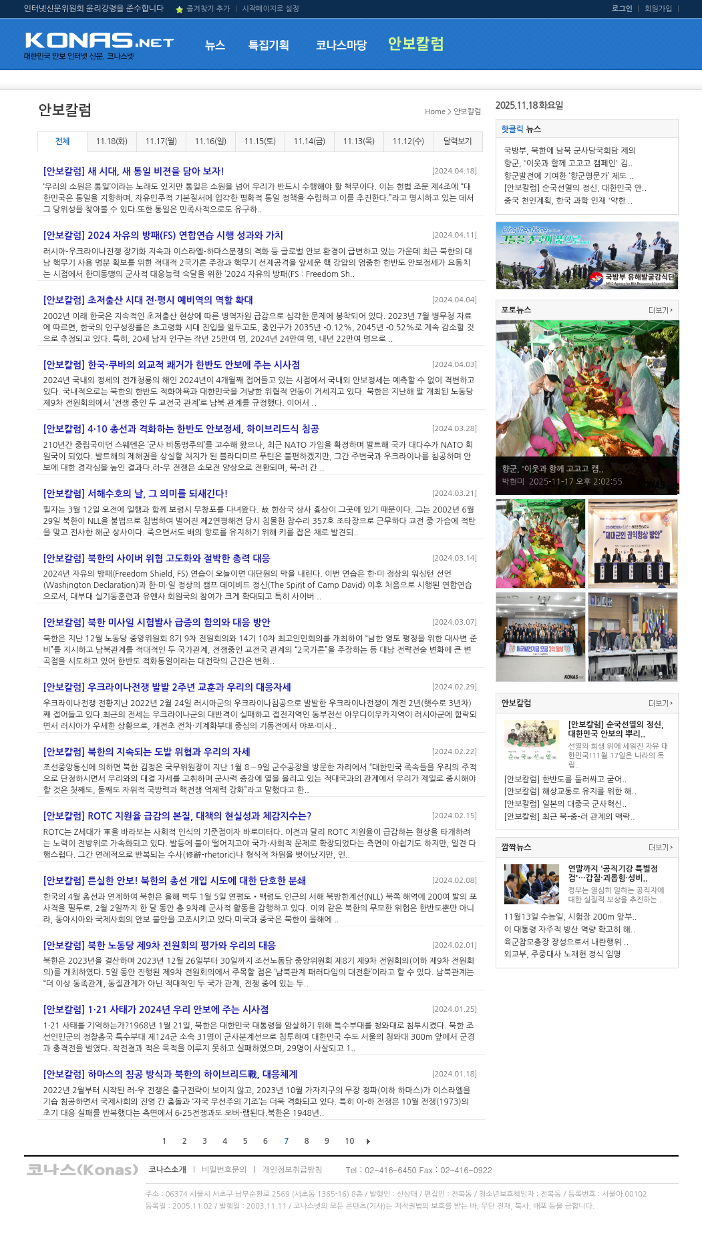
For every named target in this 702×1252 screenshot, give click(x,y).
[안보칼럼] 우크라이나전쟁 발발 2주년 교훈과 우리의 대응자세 (167, 687)
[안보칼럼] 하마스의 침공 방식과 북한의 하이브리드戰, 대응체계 (170, 1074)
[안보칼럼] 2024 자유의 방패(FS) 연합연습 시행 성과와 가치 (163, 235)
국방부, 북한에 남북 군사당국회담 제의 (570, 151)
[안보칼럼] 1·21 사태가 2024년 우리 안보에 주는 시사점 (156, 1009)
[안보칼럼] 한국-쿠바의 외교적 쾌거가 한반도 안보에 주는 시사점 (172, 365)
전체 (62, 141)
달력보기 (458, 141)
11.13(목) (358, 141)
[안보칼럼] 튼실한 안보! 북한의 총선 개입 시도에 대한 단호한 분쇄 (175, 881)
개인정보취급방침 (292, 1170)
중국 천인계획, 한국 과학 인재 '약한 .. (568, 201)
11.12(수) (407, 141)
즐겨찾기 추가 (208, 9)
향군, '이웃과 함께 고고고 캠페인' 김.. (568, 164)
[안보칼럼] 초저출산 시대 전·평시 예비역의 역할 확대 (148, 300)
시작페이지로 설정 (270, 9)
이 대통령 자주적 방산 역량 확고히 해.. (570, 930)
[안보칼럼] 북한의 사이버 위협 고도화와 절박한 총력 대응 (157, 558)
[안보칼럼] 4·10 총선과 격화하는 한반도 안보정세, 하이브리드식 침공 (181, 429)
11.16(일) (210, 141)
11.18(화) (111, 141)
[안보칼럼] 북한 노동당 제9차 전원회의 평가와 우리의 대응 (160, 945)
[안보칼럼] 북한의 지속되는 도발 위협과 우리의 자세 (146, 752)
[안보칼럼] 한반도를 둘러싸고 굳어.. (565, 779)
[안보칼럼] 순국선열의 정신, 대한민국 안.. (575, 188)
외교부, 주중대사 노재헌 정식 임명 (562, 954)
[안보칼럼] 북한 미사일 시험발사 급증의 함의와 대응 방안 (157, 622)
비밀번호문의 (224, 1170)
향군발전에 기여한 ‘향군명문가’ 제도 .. (569, 176)
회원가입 (658, 9)
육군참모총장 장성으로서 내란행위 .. (566, 942)
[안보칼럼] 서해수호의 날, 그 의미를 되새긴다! (135, 494)
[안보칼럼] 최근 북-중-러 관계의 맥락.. (569, 817)
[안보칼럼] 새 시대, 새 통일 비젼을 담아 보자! (134, 171)
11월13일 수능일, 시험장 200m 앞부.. (570, 917)
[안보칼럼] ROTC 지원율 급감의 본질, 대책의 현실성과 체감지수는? (177, 816)
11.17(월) (160, 141)
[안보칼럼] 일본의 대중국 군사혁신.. (565, 804)
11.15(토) (259, 141)
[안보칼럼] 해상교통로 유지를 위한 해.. (570, 792)
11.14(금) (309, 141)
